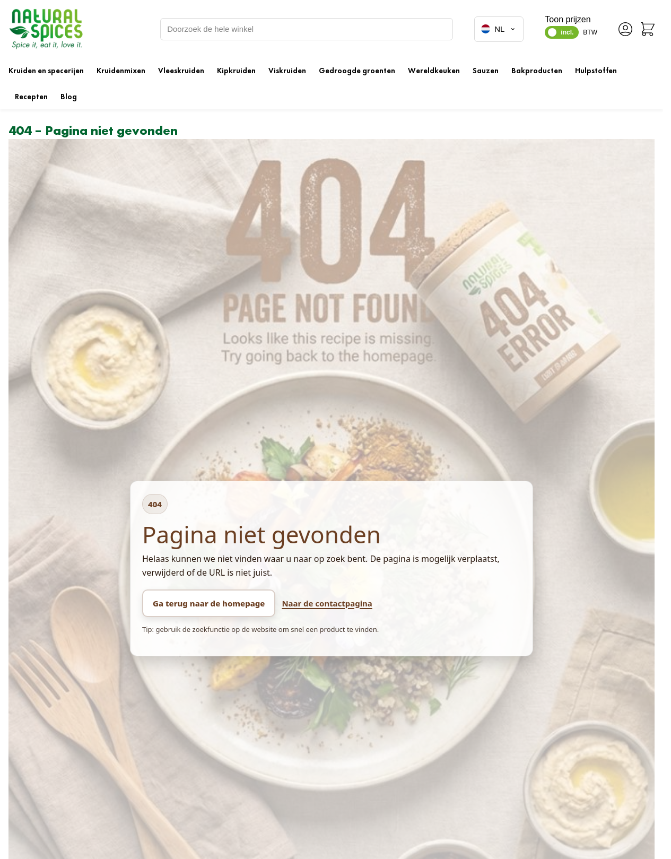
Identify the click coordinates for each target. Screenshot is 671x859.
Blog (68, 96)
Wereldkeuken (434, 70)
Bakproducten (536, 70)
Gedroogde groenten (357, 70)
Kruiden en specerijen (46, 70)
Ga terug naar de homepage (209, 603)
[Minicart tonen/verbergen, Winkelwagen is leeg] (648, 29)
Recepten (31, 96)
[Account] (625, 29)
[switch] (562, 32)
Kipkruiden (236, 70)
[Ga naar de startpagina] (45, 28)
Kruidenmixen (121, 70)
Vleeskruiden (181, 70)
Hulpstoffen (596, 70)
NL (499, 29)
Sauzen (486, 70)
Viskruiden (287, 70)
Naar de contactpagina (327, 603)
